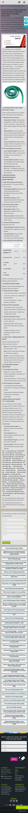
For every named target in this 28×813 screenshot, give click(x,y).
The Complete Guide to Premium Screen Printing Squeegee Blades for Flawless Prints (14, 563)
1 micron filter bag (9, 453)
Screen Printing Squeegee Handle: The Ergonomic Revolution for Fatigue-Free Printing (14, 567)
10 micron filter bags (10, 472)
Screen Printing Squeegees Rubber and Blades (14, 600)
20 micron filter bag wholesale (10, 486)
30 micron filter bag (10, 470)
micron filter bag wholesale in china (15, 491)
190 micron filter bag (8, 493)
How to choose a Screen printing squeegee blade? (14, 580)
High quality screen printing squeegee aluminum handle (14, 584)
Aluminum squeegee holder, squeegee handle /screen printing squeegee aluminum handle (14, 711)
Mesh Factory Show (19, 775)
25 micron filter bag (9, 455)
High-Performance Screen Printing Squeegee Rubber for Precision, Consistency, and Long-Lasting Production (14, 553)
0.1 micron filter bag (11, 451)
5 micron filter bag (19, 456)
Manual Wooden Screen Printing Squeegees (14, 610)
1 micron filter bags (17, 466)
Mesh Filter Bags (18, 780)
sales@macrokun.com (7, 776)
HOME (3, 6)
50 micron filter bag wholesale (15, 478)
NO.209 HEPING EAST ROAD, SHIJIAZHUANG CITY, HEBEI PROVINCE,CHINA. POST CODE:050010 (21, 789)
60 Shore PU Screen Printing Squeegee (14, 618)
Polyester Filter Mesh (5, 794)
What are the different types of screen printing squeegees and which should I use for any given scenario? (14, 605)
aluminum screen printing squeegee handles (14, 700)
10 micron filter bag (20, 455)
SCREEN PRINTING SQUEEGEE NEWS (16, 6)
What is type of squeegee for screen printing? (14, 592)
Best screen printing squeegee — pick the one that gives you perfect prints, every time (14, 631)
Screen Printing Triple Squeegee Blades (14, 588)
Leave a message (22, 807)
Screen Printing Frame (5, 789)
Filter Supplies (18, 778)
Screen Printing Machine (6, 791)
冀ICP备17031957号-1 (23, 811)
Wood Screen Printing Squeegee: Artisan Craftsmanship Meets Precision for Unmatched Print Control (14, 671)
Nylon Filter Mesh (5, 792)
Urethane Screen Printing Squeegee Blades (14, 572)
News (6, 6)
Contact (16, 771)
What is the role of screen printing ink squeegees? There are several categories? (14, 596)
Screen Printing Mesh (19, 777)
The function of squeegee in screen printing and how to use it (14, 576)
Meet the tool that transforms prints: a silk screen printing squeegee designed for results (14, 622)
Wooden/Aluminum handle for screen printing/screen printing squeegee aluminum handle (14, 723)
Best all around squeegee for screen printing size (14, 693)
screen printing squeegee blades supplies (14, 703)
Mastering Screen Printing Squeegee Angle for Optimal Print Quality (14, 660)
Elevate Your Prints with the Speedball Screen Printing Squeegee (14, 646)
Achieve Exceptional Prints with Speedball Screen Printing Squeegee (14, 655)
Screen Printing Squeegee (6, 788)
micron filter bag (7, 458)
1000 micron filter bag (8, 456)
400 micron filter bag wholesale (10, 480)
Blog (16, 774)
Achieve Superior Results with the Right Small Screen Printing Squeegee (14, 665)
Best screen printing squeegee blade (14, 689)
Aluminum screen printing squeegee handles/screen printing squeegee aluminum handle (14, 717)
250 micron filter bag (16, 462)
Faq (16, 772)
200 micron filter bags (16, 464)
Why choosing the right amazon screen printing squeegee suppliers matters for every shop (14, 627)
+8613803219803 (7, 778)
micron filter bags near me (9, 468)
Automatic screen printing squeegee (14, 696)
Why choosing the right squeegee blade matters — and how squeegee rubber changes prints (14, 636)
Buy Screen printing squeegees (14, 707)
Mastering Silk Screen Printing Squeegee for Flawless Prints (14, 650)
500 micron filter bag (14, 476)
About (16, 769)
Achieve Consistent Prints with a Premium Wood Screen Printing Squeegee (14, 558)
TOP (26, 26)
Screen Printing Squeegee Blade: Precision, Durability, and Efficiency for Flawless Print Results (14, 676)
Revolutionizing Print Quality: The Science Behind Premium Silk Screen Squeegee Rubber (13, 504)
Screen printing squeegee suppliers (14, 548)
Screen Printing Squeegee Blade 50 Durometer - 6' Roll (14, 614)
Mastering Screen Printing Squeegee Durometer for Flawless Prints (14, 641)
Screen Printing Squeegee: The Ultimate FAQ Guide (14, 685)
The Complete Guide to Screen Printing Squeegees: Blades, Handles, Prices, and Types (14, 680)
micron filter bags (16, 458)
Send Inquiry (6, 542)
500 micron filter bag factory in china (15, 484)
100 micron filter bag (17, 460)
